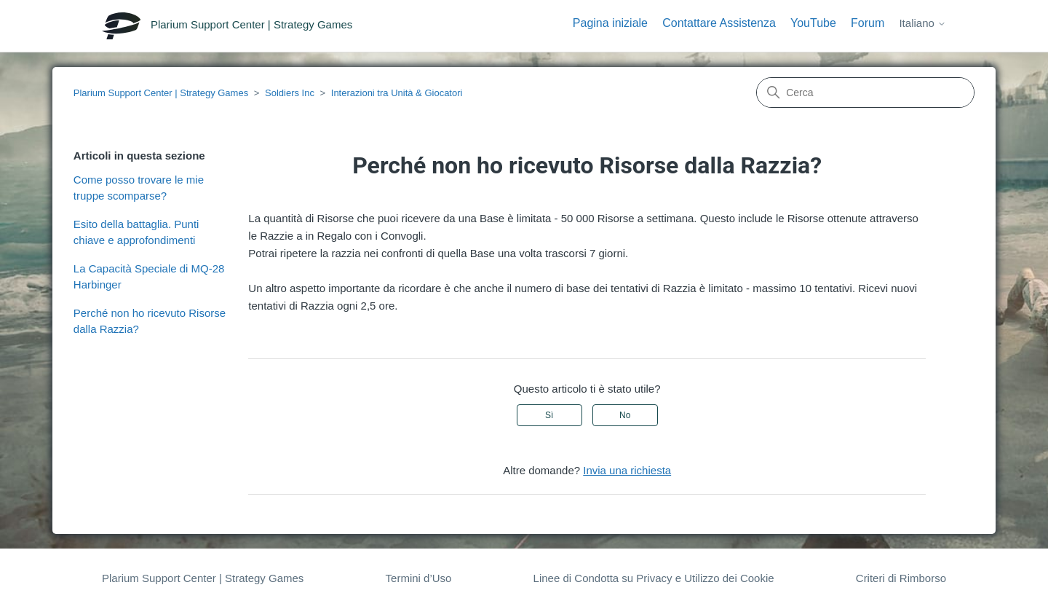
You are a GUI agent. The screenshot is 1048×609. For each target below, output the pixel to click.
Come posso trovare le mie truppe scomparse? (139, 188)
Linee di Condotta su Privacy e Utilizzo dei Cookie (653, 578)
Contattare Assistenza (719, 23)
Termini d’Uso (419, 578)
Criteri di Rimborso (901, 578)
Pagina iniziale (610, 23)
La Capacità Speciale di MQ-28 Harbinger (149, 276)
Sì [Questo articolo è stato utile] (549, 415)
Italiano (922, 23)
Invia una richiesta (627, 470)
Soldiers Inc (289, 92)
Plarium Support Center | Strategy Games (161, 92)
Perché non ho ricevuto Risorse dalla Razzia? (150, 321)
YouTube (813, 23)
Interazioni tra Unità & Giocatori (397, 92)
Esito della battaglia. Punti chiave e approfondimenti (136, 232)
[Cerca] (865, 92)
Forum (867, 23)
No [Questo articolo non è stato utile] (624, 415)
